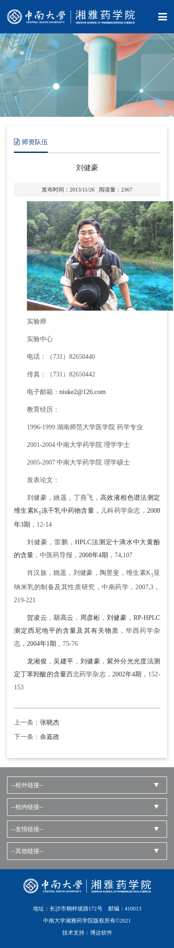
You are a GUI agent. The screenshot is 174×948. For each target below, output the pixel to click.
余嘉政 (49, 736)
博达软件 (101, 932)
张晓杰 (49, 722)
